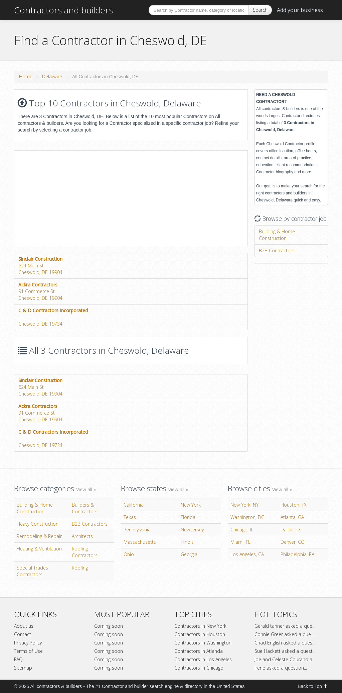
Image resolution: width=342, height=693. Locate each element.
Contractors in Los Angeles (203, 659)
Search (260, 10)
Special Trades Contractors (32, 571)
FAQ (18, 659)
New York (191, 505)
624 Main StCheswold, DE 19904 (40, 265)
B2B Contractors (277, 250)
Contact (22, 634)
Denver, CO (293, 542)
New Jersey (192, 529)
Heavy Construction (37, 524)
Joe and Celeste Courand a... (284, 659)
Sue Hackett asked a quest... (285, 651)
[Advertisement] (70, 197)
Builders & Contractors (85, 508)
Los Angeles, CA (247, 554)
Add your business (300, 10)
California (134, 505)
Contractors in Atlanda (198, 651)
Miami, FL (240, 542)
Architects (82, 536)
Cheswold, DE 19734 (53, 317)
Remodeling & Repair (39, 536)
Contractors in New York (200, 626)
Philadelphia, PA (297, 554)
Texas (130, 517)
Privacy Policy (28, 642)
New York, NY (244, 505)
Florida (188, 517)
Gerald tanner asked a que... (284, 626)
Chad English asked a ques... (284, 642)
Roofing (80, 568)
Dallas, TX (291, 529)
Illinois (187, 542)
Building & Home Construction (277, 234)
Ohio (129, 554)
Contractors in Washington (202, 642)
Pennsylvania (137, 529)
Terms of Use (28, 651)
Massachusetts (140, 542)
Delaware (52, 76)
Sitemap (23, 668)
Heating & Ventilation (39, 548)
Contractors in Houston (199, 634)
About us (23, 626)
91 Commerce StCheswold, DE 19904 (40, 291)
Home (25, 76)
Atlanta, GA (292, 517)
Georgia (189, 554)
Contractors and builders (63, 10)
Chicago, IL (241, 529)
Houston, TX (294, 505)
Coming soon (108, 626)
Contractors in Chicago (198, 668)
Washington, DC (247, 517)
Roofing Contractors (85, 551)
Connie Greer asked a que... (284, 634)
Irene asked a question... (280, 668)
